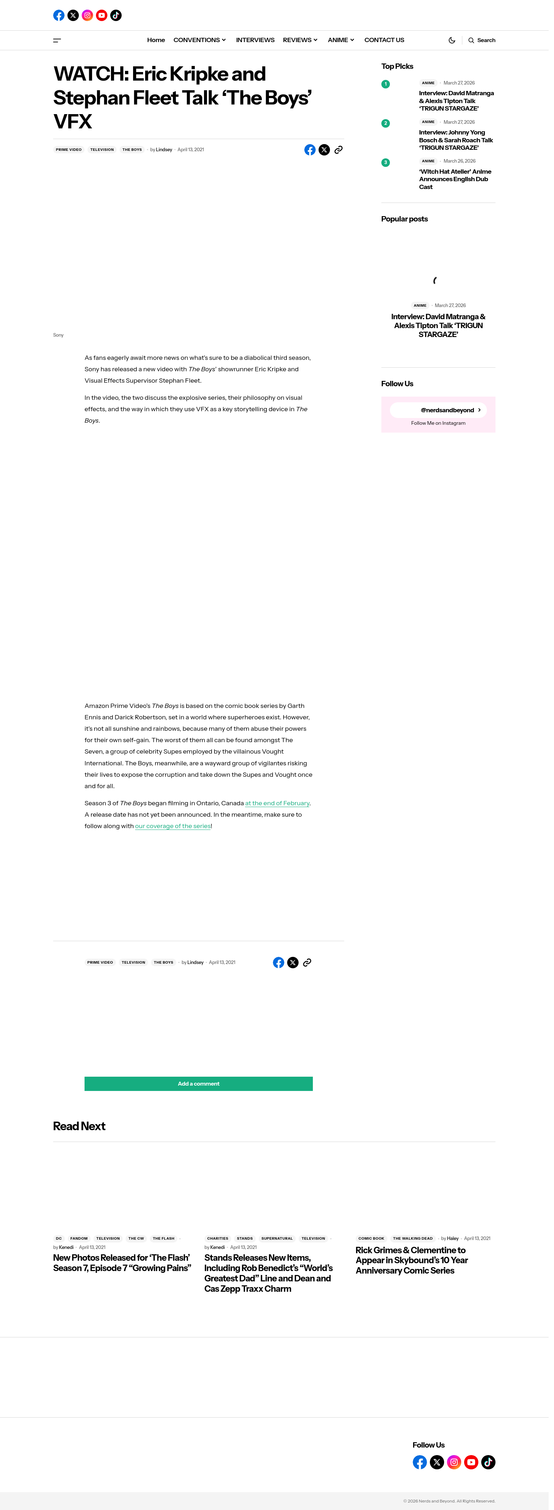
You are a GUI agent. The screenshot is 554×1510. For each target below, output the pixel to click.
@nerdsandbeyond (446, 410)
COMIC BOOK (372, 1238)
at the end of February (277, 803)
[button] (57, 40)
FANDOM (79, 1238)
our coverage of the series (172, 826)
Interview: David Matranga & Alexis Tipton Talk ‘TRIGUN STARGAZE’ (456, 101)
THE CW (136, 1238)
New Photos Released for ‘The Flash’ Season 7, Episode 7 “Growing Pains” (122, 1263)
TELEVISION (102, 149)
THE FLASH (163, 1238)
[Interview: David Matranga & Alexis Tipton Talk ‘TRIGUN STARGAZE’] (397, 96)
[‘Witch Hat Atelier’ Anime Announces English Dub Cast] (397, 174)
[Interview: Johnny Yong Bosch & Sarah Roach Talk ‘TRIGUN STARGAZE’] (397, 135)
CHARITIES (217, 1238)
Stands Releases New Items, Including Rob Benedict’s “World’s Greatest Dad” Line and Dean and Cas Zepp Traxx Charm (268, 1273)
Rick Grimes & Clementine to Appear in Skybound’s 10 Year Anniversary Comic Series (412, 1260)
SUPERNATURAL (277, 1238)
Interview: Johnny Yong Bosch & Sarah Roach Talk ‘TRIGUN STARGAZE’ (456, 140)
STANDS (245, 1238)
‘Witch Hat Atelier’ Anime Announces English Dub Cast (455, 179)
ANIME (428, 83)
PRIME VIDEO (69, 149)
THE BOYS (132, 149)
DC (59, 1238)
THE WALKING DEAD (413, 1238)
